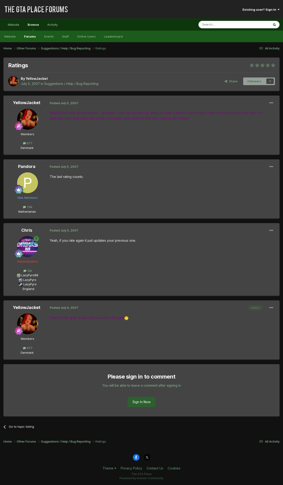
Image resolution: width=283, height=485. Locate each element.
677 (27, 143)
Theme (109, 468)
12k (27, 271)
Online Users (86, 36)
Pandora (26, 166)
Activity (52, 24)
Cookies (174, 468)
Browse (33, 27)
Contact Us (155, 468)
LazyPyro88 (29, 275)
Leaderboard (113, 36)
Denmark (27, 148)
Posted (64, 103)
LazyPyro (29, 280)
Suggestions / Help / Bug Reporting (71, 84)
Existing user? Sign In (261, 9)
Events (49, 36)
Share (231, 81)
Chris (26, 230)
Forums (30, 36)
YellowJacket (37, 78)
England (27, 289)
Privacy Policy (131, 468)
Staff (65, 36)
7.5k (27, 207)
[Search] (222, 24)
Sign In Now (141, 402)
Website (13, 24)
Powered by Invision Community (141, 478)
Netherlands (27, 211)
